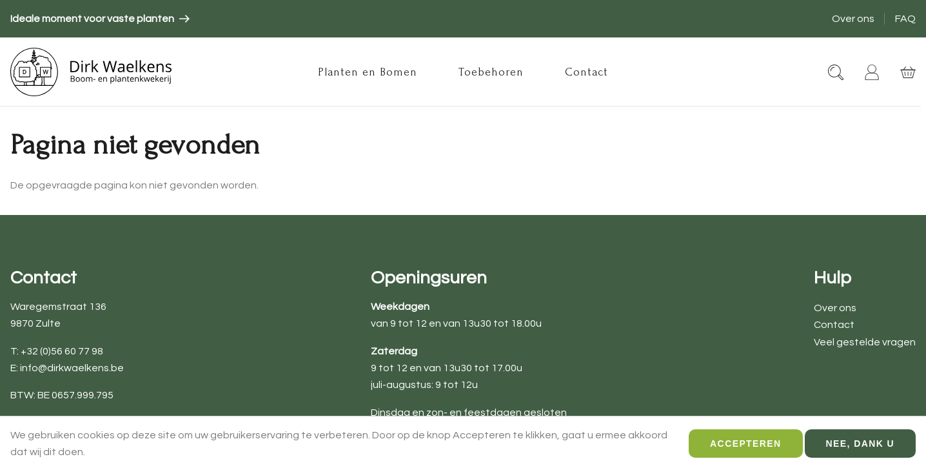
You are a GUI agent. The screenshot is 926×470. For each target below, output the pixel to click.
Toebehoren (491, 72)
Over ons (853, 19)
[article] (100, 19)
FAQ (905, 19)
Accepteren (745, 446)
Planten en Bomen (367, 72)
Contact (586, 72)
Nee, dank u (860, 446)
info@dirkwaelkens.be (72, 368)
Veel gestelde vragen (865, 342)
